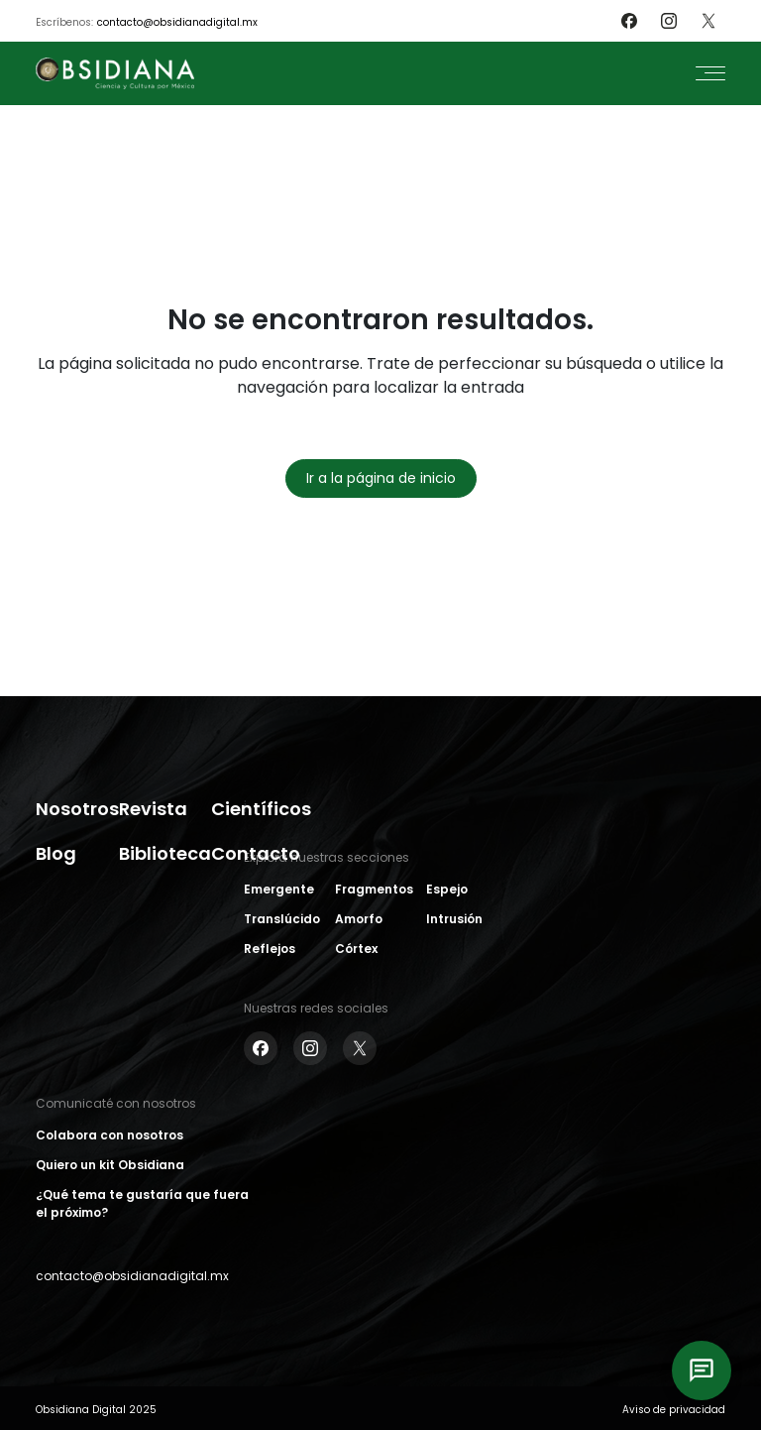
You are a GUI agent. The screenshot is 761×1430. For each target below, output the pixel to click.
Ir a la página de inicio (381, 478)
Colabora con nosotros (109, 1135)
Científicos (261, 808)
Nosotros (77, 808)
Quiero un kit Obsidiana (110, 1164)
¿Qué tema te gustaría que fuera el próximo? (142, 1203)
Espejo (447, 889)
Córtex (356, 948)
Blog (56, 853)
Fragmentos (374, 889)
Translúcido (282, 918)
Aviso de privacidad (673, 1409)
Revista (153, 808)
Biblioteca (165, 853)
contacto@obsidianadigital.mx (177, 22)
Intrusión (454, 918)
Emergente (279, 889)
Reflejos (269, 948)
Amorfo (358, 918)
